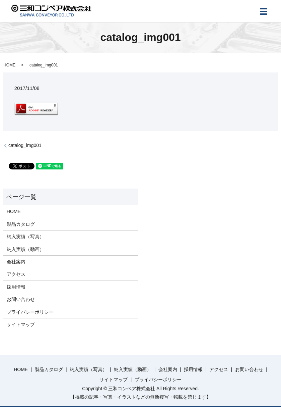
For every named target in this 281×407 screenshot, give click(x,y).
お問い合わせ (21, 299)
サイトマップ (21, 324)
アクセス (16, 274)
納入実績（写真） (25, 236)
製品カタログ (21, 224)
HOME (9, 65)
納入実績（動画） (25, 249)
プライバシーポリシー (30, 312)
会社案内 (16, 261)
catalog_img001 (25, 145)
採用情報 (16, 287)
